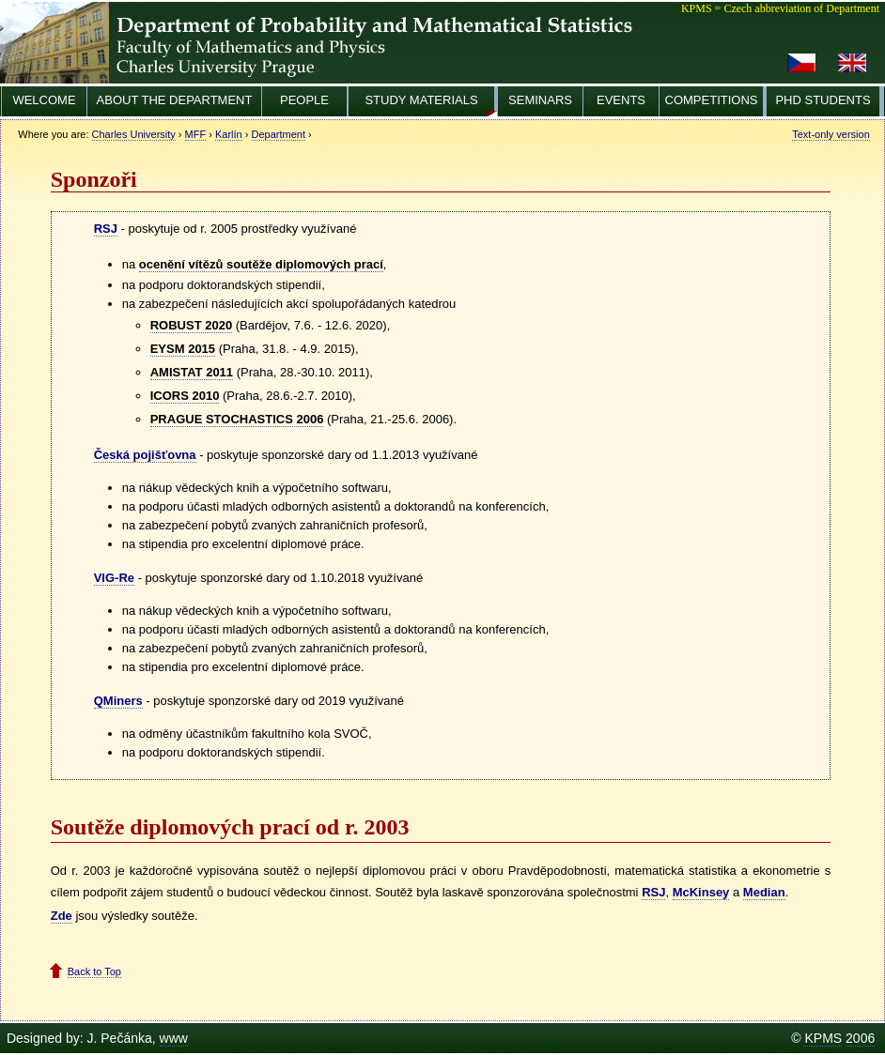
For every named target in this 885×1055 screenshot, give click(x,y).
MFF (196, 134)
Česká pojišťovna (145, 455)
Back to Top (94, 971)
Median (764, 892)
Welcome (43, 100)
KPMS (823, 1038)
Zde (61, 916)
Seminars (540, 100)
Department (278, 134)
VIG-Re (114, 578)
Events (621, 100)
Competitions (711, 100)
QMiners (118, 701)
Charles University (134, 134)
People (304, 100)
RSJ (105, 229)
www (174, 1038)
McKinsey (701, 892)
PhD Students (822, 100)
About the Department (175, 100)
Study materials (421, 100)
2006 (860, 1038)
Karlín (228, 134)
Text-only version (831, 134)
